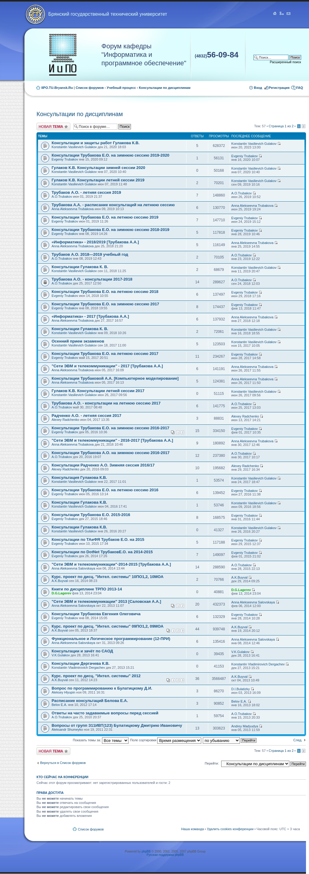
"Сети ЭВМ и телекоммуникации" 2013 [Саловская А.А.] (106, 601)
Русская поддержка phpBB (165, 854)
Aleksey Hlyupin (63, 692)
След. (297, 740)
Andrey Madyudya (244, 726)
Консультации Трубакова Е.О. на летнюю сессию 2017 (105, 353)
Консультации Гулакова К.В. (79, 502)
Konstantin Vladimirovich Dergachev (78, 667)
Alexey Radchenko (65, 419)
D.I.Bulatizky (240, 689)
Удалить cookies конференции (230, 829)
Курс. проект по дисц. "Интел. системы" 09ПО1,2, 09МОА (108, 626)
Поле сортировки (165, 740)
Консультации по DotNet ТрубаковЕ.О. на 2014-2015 (102, 552)
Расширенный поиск (285, 62)
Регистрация (279, 87)
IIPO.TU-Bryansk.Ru (57, 87)
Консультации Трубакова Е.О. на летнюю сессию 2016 (105, 490)
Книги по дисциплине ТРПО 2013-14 (87, 589)
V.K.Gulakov (61, 655)
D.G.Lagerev (61, 593)
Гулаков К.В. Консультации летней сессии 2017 (98, 390)
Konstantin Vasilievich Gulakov (74, 147)
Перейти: (212, 763)
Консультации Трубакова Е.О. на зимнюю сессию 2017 (105, 304)
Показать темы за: (101, 740)
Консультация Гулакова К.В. (79, 477)
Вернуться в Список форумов (63, 763)
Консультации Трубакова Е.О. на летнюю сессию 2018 (105, 291)
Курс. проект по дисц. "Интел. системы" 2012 (96, 676)
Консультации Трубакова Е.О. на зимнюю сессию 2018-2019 (110, 229)
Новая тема (53, 126)
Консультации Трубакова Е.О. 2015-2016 (91, 514)
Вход (258, 87)
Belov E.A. (59, 705)
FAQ (299, 87)
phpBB (146, 851)
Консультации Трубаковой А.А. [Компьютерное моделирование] (115, 378)
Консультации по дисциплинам (164, 87)
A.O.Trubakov (62, 196)
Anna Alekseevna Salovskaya (73, 568)
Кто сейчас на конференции (62, 777)
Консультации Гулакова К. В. (80, 267)
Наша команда (192, 829)
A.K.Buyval (60, 581)
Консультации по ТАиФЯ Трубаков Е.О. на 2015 (98, 539)
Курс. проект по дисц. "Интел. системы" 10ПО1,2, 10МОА (108, 576)
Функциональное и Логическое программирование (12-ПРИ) (111, 638)
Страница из (281, 126)
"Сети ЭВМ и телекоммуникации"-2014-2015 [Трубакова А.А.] (111, 564)
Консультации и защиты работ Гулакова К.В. (95, 143)
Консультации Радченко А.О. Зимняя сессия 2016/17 (103, 465)
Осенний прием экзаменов (78, 341)
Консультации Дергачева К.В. (81, 663)
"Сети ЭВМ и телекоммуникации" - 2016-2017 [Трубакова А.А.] (112, 440)
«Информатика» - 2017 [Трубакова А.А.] (90, 316)
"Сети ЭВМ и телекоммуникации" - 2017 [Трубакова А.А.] (107, 366)
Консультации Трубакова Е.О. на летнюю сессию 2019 (105, 217)
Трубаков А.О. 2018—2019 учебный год (90, 254)
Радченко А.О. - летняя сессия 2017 (86, 415)
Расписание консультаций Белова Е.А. (90, 700)
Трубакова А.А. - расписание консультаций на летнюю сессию (113, 205)
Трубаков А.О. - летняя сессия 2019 (86, 192)
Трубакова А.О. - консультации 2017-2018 (92, 279)
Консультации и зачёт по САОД (82, 651)
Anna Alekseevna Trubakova (73, 209)
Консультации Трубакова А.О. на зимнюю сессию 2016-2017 (111, 452)
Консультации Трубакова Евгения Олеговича (96, 614)
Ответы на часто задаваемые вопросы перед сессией (105, 713)
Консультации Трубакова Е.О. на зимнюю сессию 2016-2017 (110, 428)
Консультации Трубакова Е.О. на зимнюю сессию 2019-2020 (110, 155)
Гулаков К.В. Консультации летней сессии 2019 (98, 180)
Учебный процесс (121, 87)
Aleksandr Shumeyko (67, 729)
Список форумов (90, 87)
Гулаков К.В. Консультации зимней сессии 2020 (98, 167)
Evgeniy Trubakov (65, 159)
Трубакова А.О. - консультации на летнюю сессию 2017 (106, 403)
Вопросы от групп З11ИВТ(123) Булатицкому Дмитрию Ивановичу (117, 725)
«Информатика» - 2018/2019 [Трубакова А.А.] (95, 242)
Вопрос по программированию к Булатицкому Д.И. (102, 688)
